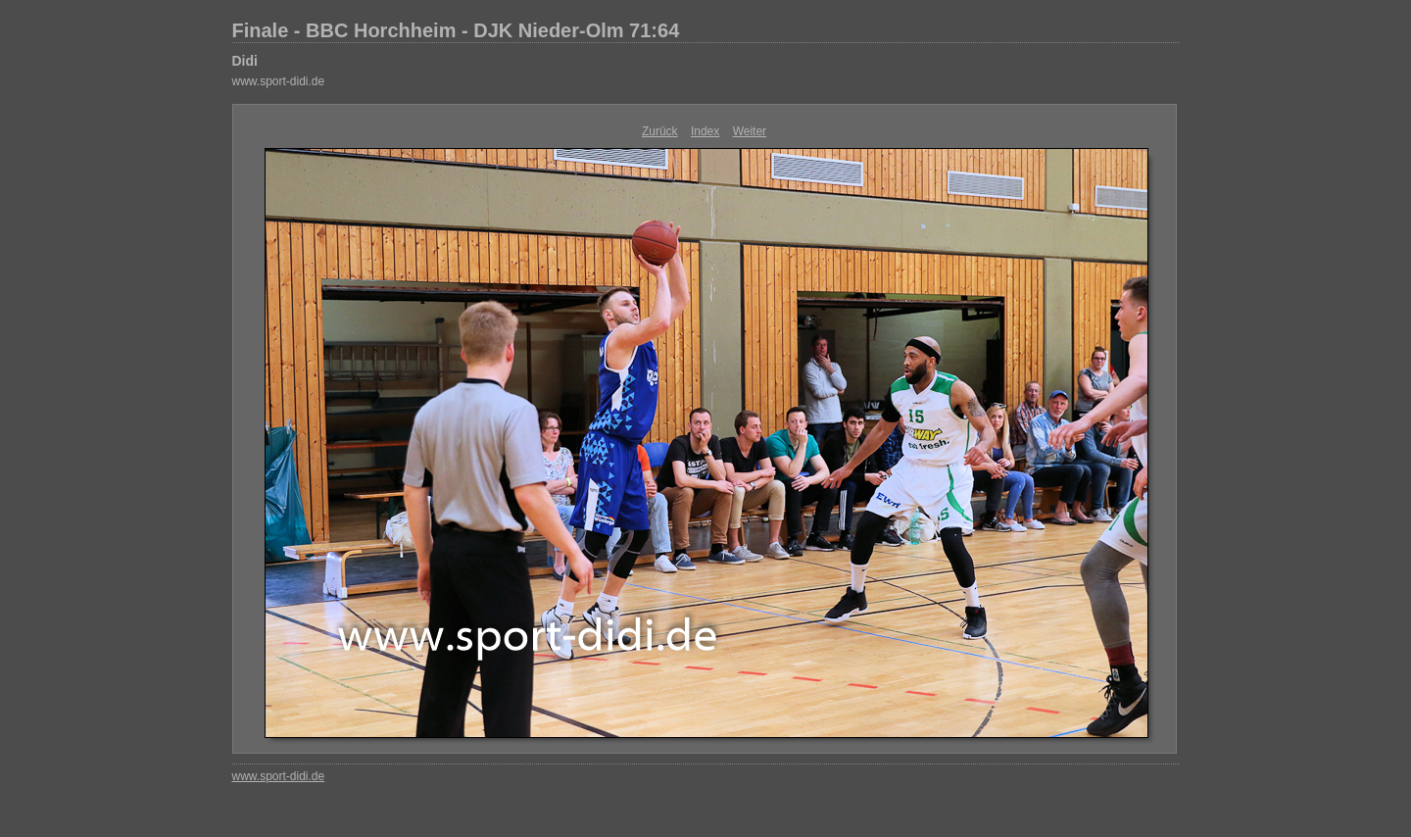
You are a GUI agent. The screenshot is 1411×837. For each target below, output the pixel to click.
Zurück (660, 131)
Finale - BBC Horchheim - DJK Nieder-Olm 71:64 (456, 30)
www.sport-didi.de (278, 81)
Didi (245, 61)
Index (705, 131)
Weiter (749, 131)
